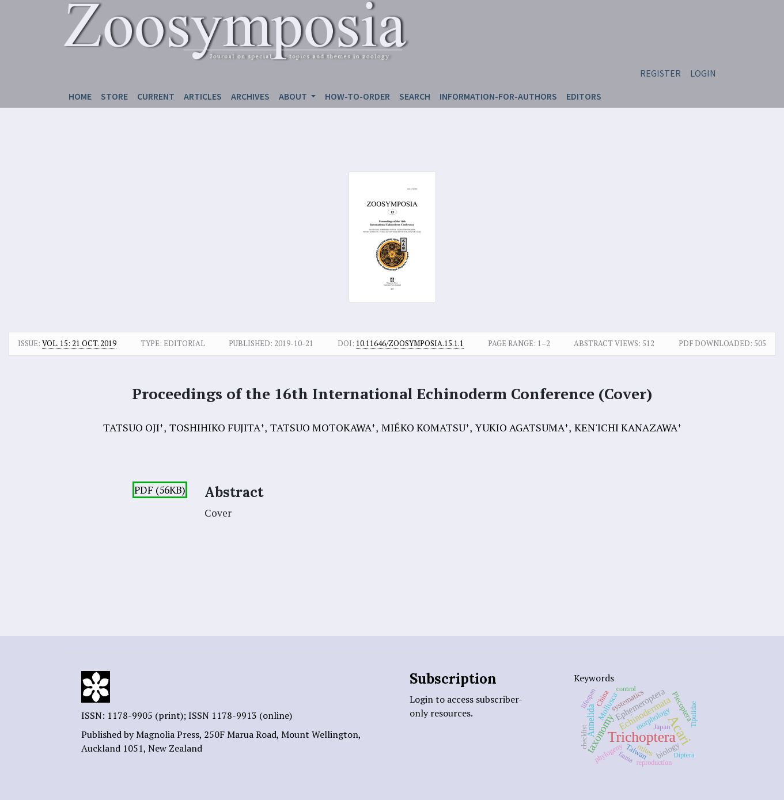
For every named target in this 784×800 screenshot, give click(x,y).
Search (414, 96)
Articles (203, 96)
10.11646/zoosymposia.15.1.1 (410, 343)
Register (660, 73)
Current (156, 96)
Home (80, 96)
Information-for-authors (498, 96)
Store (114, 96)
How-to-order (357, 96)
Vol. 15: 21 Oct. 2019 (79, 343)
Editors (583, 96)
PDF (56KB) (159, 489)
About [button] (294, 96)
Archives (250, 96)
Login (703, 73)
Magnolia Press (167, 734)
